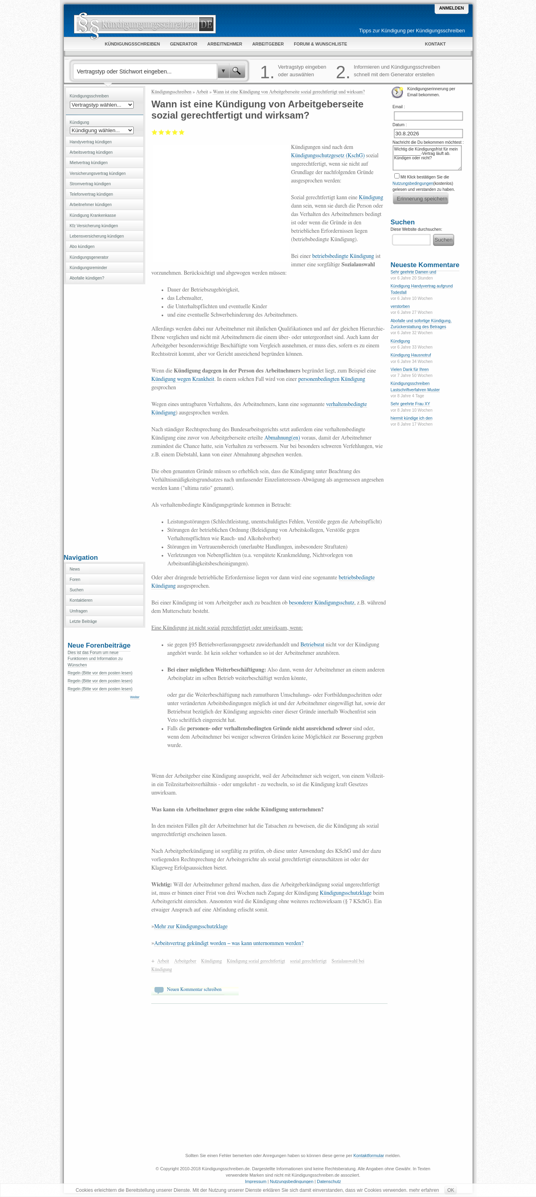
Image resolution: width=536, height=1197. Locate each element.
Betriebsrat (312, 645)
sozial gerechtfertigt (308, 961)
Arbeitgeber (185, 961)
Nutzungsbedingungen (413, 183)
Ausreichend (161, 132)
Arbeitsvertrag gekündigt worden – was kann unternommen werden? (228, 943)
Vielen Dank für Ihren (410, 369)
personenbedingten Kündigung (331, 379)
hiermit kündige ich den (412, 418)
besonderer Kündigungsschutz (321, 603)
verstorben (400, 306)
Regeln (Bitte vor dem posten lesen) (100, 673)
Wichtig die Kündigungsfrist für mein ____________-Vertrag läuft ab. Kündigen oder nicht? (427, 157)
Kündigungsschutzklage (346, 893)
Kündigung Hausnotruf (411, 355)
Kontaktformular (369, 1155)
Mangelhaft (154, 132)
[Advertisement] (104, 418)
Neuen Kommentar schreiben (194, 989)
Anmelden (451, 8)
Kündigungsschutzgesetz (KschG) (328, 156)
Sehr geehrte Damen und (413, 272)
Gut (175, 132)
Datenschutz (329, 1181)
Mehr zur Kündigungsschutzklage (190, 926)
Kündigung (371, 197)
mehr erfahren (424, 1190)
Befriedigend (168, 132)
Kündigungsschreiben (171, 91)
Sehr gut (181, 132)
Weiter (134, 697)
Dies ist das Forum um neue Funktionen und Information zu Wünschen (95, 658)
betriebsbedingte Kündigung (343, 256)
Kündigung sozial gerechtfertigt (256, 961)
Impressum (256, 1181)
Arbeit (202, 91)
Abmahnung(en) (282, 438)
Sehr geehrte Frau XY (410, 404)
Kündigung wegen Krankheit (182, 379)
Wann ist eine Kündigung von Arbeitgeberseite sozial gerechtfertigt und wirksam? (289, 91)
